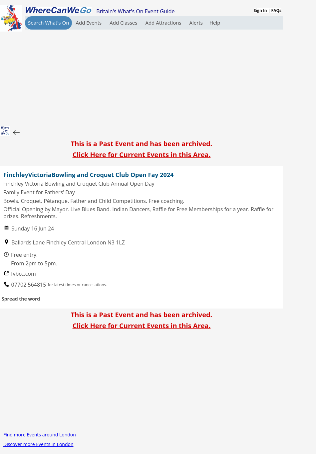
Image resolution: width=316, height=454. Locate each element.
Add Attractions (163, 22)
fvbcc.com (23, 273)
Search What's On (48, 22)
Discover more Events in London (38, 444)
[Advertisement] (141, 76)
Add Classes (124, 22)
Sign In (260, 10)
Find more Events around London (39, 434)
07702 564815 (28, 284)
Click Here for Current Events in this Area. (142, 154)
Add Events (89, 22)
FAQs (276, 10)
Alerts (196, 22)
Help (214, 22)
